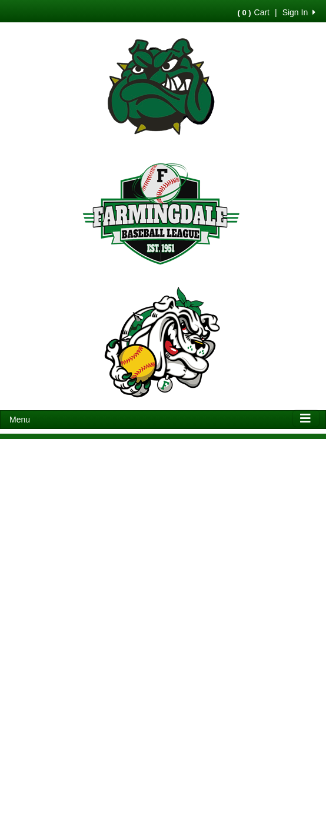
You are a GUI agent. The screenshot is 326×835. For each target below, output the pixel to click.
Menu (19, 419)
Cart (254, 12)
